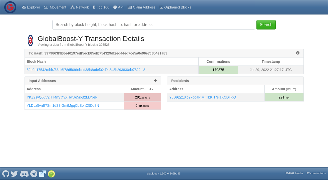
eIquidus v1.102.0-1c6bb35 (163, 173)
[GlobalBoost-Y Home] (10, 7)
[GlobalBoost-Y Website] (43, 173)
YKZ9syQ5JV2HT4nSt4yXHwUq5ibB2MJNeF (62, 97)
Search (266, 24)
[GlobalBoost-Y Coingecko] (51, 173)
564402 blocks (294, 173)
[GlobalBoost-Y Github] (6, 173)
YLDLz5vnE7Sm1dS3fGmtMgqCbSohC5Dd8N (63, 106)
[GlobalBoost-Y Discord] (24, 173)
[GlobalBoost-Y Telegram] (34, 173)
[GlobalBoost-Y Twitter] (15, 173)
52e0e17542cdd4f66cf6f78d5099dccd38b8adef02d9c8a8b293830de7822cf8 (86, 70)
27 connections (316, 173)
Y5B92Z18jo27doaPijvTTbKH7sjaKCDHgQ (202, 97)
